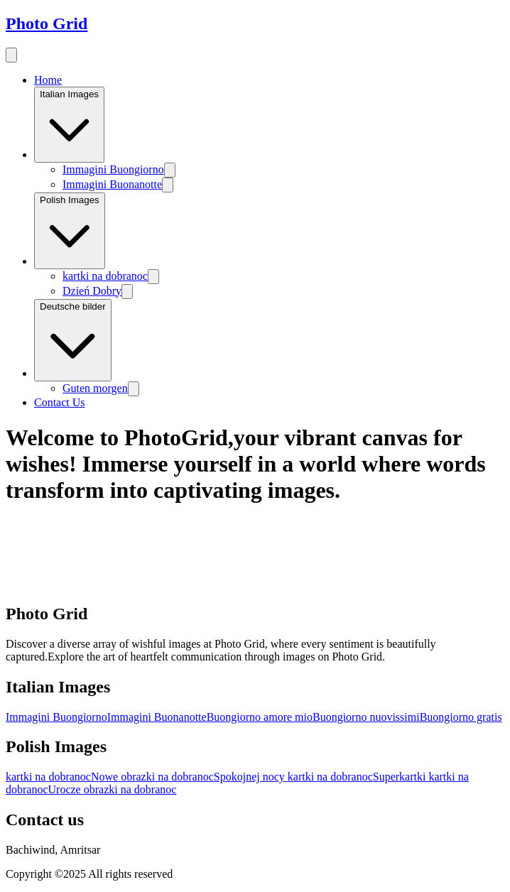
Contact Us (59, 402)
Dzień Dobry (92, 291)
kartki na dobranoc (105, 276)
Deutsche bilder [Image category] (73, 340)
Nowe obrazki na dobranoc (152, 777)
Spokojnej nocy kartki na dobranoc (293, 777)
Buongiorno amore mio (260, 717)
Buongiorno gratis (461, 717)
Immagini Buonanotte (112, 184)
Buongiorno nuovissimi (366, 717)
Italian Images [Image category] (69, 125)
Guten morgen (95, 388)
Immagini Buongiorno (113, 169)
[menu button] (11, 55)
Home (48, 80)
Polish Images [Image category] (69, 231)
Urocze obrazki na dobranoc (112, 789)
